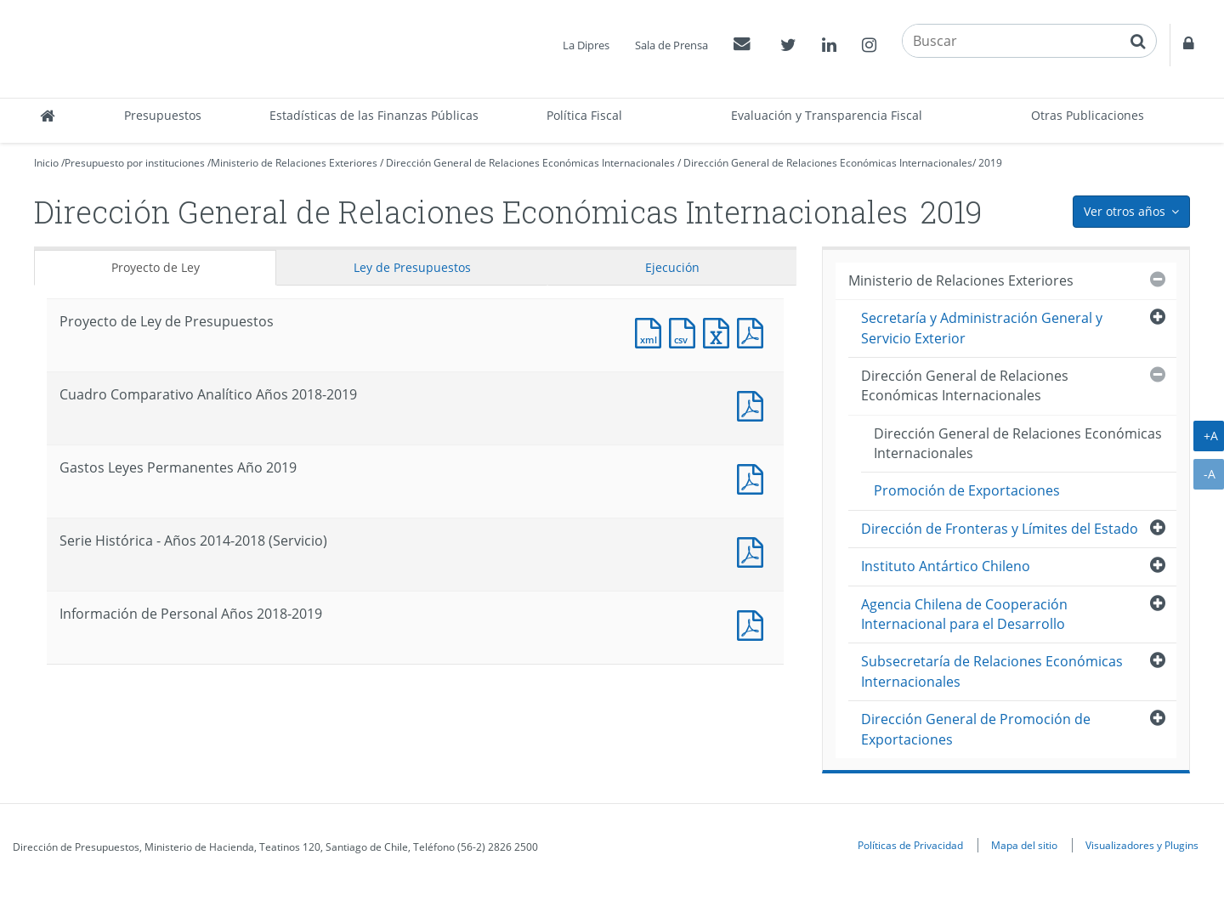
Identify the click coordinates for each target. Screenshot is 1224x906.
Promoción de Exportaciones (967, 490)
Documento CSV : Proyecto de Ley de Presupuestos (686, 331)
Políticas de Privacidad (910, 845)
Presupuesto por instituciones (135, 163)
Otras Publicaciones (1087, 115)
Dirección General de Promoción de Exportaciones (976, 729)
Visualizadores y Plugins (1141, 845)
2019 (990, 163)
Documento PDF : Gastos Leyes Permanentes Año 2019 (754, 477)
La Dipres (586, 45)
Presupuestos (162, 115)
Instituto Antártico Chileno (945, 566)
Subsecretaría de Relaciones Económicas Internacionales (992, 671)
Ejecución (672, 267)
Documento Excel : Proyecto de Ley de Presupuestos (720, 331)
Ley (412, 267)
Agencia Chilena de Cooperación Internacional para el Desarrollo (964, 614)
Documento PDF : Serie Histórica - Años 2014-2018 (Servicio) (754, 550)
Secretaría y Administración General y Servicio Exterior (981, 328)
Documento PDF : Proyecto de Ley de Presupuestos (754, 331)
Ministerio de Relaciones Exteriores (294, 163)
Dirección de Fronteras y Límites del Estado (999, 528)
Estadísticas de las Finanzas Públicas (374, 115)
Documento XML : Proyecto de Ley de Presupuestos (652, 331)
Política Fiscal (584, 115)
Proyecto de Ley (155, 267)
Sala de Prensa (671, 45)
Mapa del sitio (1024, 845)
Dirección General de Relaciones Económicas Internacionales (530, 163)
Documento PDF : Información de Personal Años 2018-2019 (754, 623)
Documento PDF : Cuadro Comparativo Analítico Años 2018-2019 (754, 404)
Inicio (46, 163)
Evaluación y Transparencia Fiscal (826, 115)
